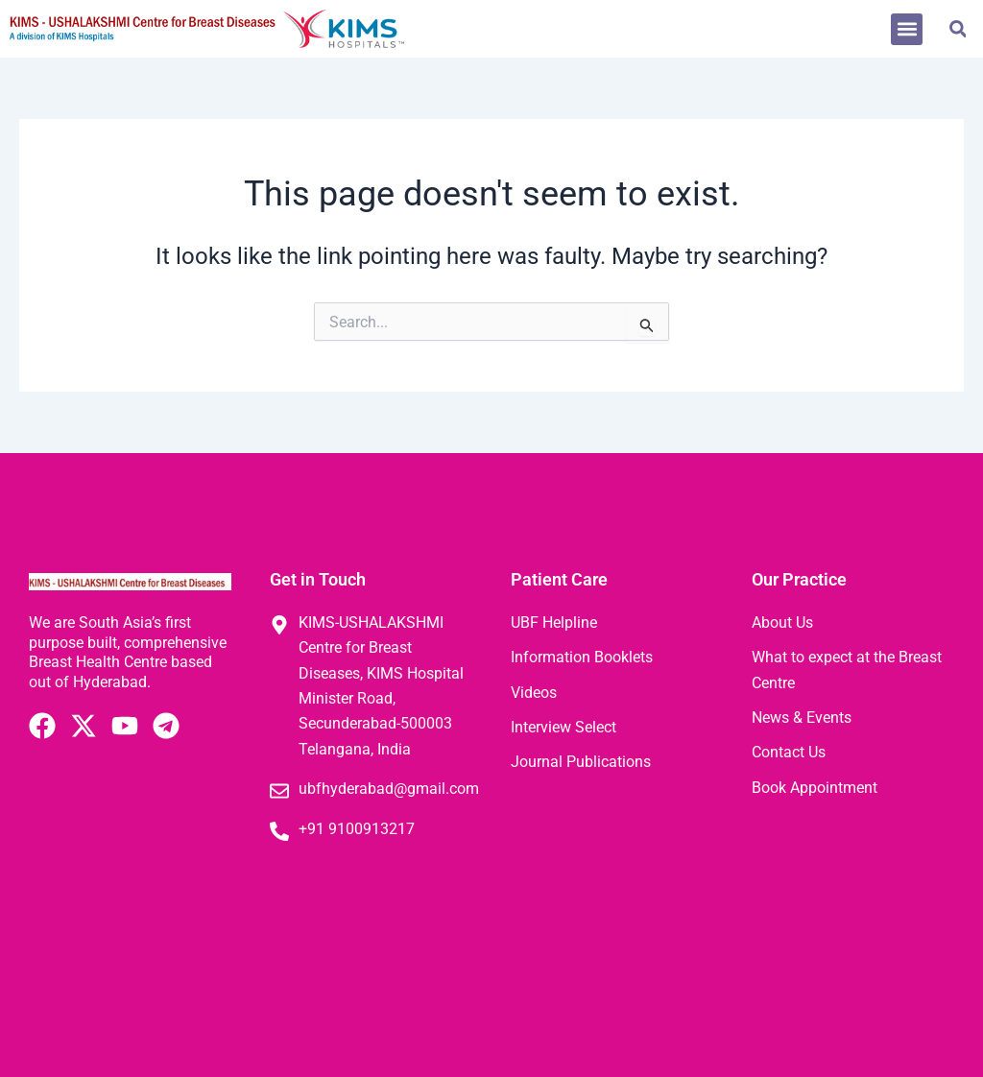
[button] (907, 29)
